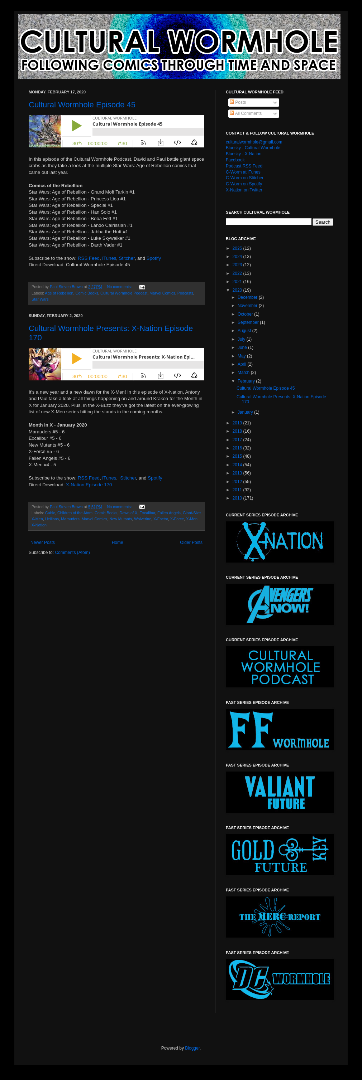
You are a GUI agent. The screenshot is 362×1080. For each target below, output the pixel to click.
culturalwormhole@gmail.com (254, 142)
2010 (238, 498)
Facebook (235, 159)
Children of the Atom (74, 513)
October (246, 314)
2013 (238, 473)
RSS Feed (89, 258)
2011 (238, 489)
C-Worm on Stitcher (244, 177)
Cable (50, 513)
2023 (238, 264)
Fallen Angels (169, 513)
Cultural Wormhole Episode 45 (82, 104)
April (242, 364)
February (247, 381)
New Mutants (120, 519)
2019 (238, 422)
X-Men (191, 519)
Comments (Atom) (72, 552)
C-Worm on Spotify (244, 183)
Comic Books (86, 293)
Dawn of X (128, 513)
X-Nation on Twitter (244, 190)
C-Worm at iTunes (243, 172)
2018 (238, 431)
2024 (238, 256)
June (243, 347)
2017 (238, 439)
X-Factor (160, 519)
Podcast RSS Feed (244, 166)
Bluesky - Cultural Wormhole (253, 147)
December (248, 297)
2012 (238, 481)
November (248, 305)
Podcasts (185, 293)
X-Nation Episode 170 (89, 484)
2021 (238, 281)
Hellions (52, 519)
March (244, 372)
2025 (238, 248)
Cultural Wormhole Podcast (123, 293)
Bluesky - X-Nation (243, 153)
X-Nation (39, 525)
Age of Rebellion (59, 293)
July (242, 339)
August (245, 330)
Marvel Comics (162, 293)
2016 (238, 448)
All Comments (246, 113)
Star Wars (40, 299)
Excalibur (147, 513)
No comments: (120, 286)
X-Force (177, 519)
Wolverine (142, 519)
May (242, 356)
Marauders (70, 519)
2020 (238, 290)
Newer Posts (42, 542)
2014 (238, 464)
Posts (238, 102)
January (246, 412)
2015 (238, 456)
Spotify (154, 258)
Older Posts (191, 542)
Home (117, 542)
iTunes (109, 258)
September (249, 322)
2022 (238, 273)
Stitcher (127, 258)
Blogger (192, 1048)
